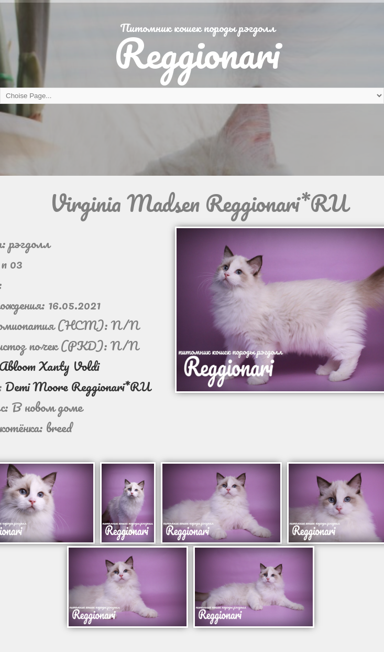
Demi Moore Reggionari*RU (77, 386)
